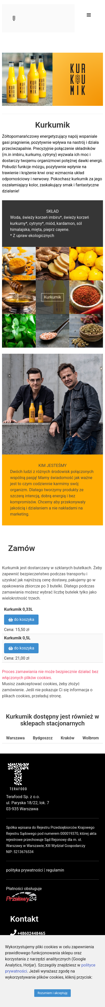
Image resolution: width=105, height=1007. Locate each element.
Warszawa (15, 738)
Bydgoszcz (42, 738)
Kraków (67, 738)
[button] (89, 15)
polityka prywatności (24, 870)
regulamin (55, 870)
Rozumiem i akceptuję (52, 993)
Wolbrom (90, 738)
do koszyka (21, 619)
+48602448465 (27, 933)
